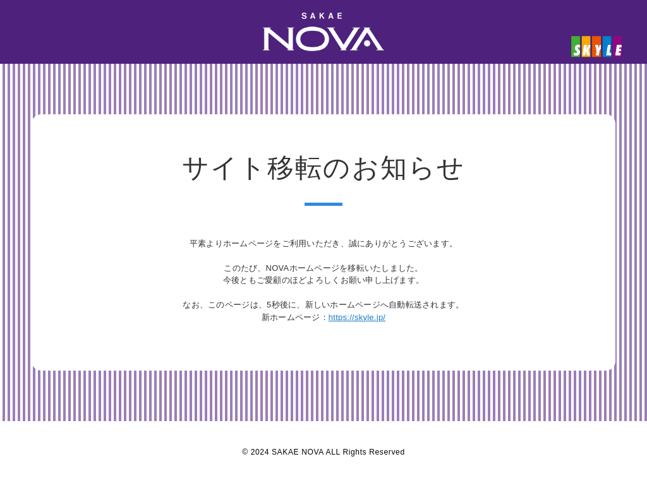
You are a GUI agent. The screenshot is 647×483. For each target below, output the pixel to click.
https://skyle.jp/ (357, 317)
